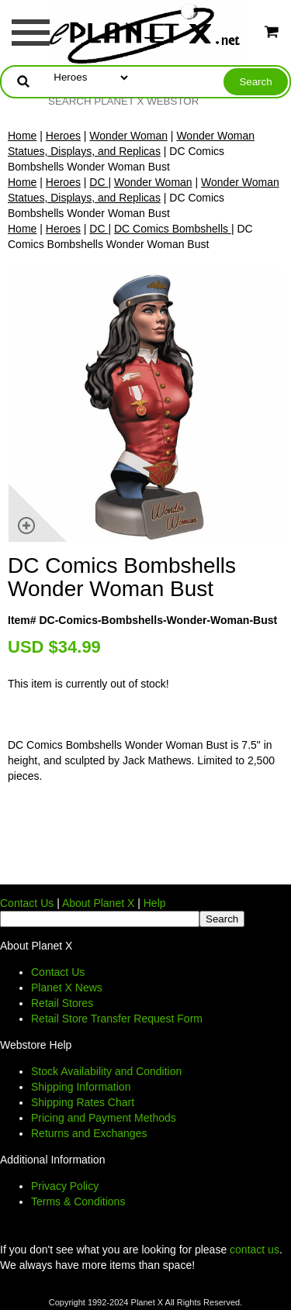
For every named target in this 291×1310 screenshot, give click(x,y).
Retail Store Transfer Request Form (117, 1018)
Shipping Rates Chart (82, 1102)
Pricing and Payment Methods (103, 1118)
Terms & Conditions (78, 1201)
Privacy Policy (65, 1186)
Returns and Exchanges (89, 1133)
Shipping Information (80, 1087)
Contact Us (27, 903)
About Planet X (98, 903)
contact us (254, 1249)
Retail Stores (62, 1003)
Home (22, 135)
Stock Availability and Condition (106, 1071)
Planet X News (66, 987)
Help (155, 903)
